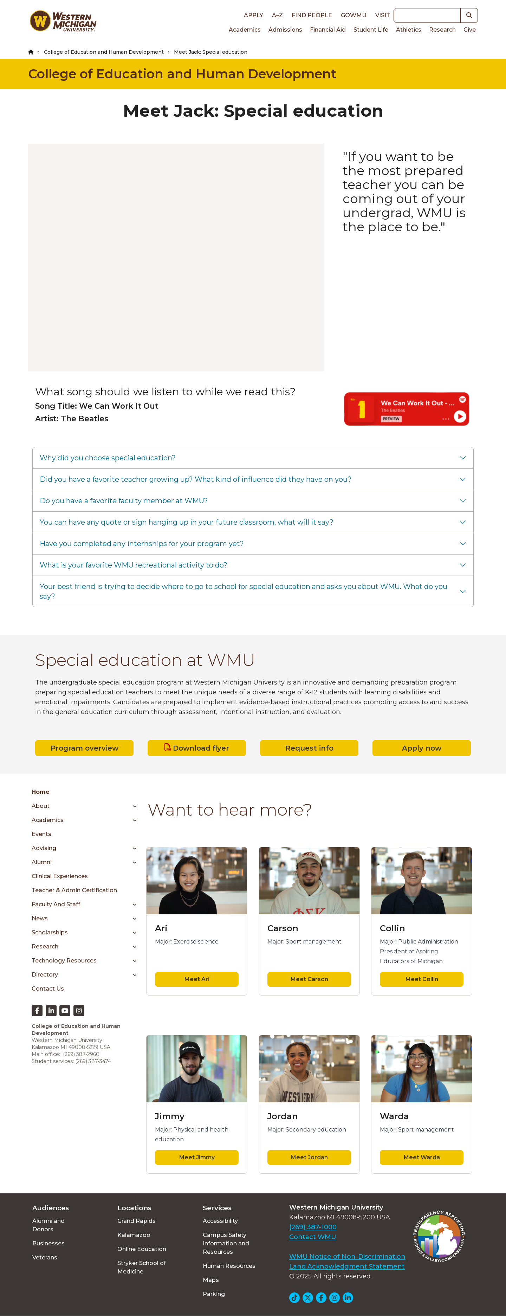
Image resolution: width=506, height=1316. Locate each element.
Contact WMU (312, 1237)
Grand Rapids (136, 1221)
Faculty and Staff (56, 904)
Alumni (42, 862)
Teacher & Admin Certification (74, 890)
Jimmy (169, 1116)
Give (469, 29)
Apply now (421, 748)
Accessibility (220, 1221)
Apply (253, 15)
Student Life (370, 29)
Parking (214, 1294)
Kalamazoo (133, 1235)
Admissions (285, 29)
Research (442, 29)
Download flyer (201, 748)
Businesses (48, 1243)
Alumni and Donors (48, 1225)
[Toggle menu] (132, 806)
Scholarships (50, 932)
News (40, 918)
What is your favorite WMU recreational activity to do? (133, 565)
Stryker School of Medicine (141, 1267)
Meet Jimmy (197, 1157)
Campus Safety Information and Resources (226, 1243)
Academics (245, 29)
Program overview (84, 748)
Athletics (408, 29)
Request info (309, 748)
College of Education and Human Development (104, 52)
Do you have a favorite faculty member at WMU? (124, 501)
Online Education (141, 1249)
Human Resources (229, 1266)
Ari (161, 928)
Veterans (44, 1257)
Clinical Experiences (60, 876)
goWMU (353, 15)
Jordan (282, 1116)
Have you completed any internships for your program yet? (142, 543)
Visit (382, 15)
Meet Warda (422, 1157)
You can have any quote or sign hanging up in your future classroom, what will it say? (186, 522)
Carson (282, 928)
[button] (469, 15)
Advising (44, 848)
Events (41, 834)
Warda (394, 1116)
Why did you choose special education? (108, 458)
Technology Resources (64, 960)
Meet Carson (309, 979)
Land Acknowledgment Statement (347, 1266)
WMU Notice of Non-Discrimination (347, 1256)
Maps (211, 1280)
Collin (392, 928)
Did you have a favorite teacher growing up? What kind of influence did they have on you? (196, 479)
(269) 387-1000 (313, 1227)
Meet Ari (196, 979)
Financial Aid (328, 29)
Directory (45, 974)
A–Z (277, 15)
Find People (312, 15)
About (41, 806)
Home (41, 792)
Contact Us (48, 988)
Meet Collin (422, 979)
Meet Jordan (309, 1157)
